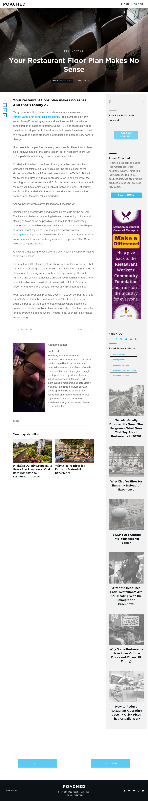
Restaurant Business (121, 365)
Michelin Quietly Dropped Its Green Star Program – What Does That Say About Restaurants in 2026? (32, 460)
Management (20, 235)
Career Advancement (121, 354)
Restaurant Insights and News (124, 370)
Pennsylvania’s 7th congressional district (36, 117)
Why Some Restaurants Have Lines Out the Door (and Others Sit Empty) (126, 655)
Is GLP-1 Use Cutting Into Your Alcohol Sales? (126, 538)
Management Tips (62, 81)
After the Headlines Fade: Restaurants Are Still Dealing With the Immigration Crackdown (126, 596)
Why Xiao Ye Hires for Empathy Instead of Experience (74, 460)
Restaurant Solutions (121, 376)
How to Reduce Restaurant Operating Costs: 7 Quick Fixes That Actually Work (126, 712)
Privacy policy (11, 790)
